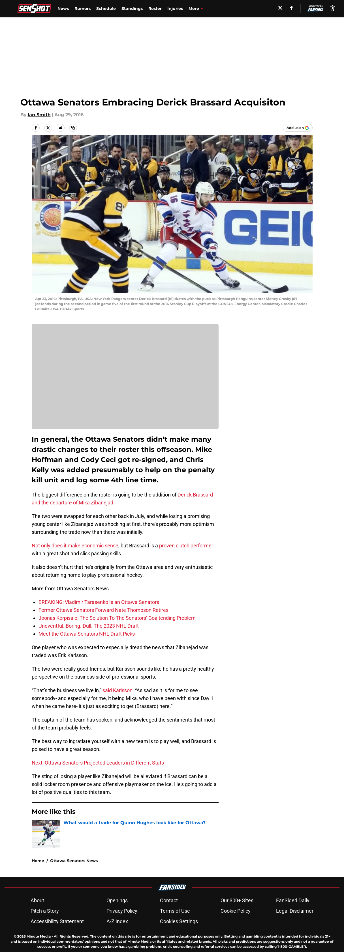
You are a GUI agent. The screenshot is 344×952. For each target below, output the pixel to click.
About (37, 900)
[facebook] (291, 8)
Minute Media (39, 936)
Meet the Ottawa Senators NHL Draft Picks (87, 634)
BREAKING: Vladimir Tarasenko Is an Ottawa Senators (99, 602)
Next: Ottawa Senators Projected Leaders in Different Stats (98, 763)
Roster (155, 8)
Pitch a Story (45, 911)
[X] (280, 8)
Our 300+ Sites (237, 900)
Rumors (82, 8)
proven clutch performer (186, 546)
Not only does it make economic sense (75, 546)
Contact (169, 900)
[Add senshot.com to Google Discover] (298, 128)
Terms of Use (175, 911)
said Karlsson (117, 690)
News (63, 8)
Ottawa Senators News (74, 860)
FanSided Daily (292, 900)
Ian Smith (39, 114)
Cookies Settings (179, 921)
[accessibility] (333, 8)
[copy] (73, 128)
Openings (117, 900)
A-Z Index (117, 921)
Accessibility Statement (57, 921)
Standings (132, 8)
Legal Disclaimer (294, 911)
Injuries (175, 8)
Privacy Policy (121, 911)
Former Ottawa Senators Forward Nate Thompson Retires (103, 610)
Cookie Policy (236, 911)
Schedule (106, 8)
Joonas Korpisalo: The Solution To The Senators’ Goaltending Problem (117, 618)
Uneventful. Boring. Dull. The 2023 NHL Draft (89, 626)
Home (38, 860)
